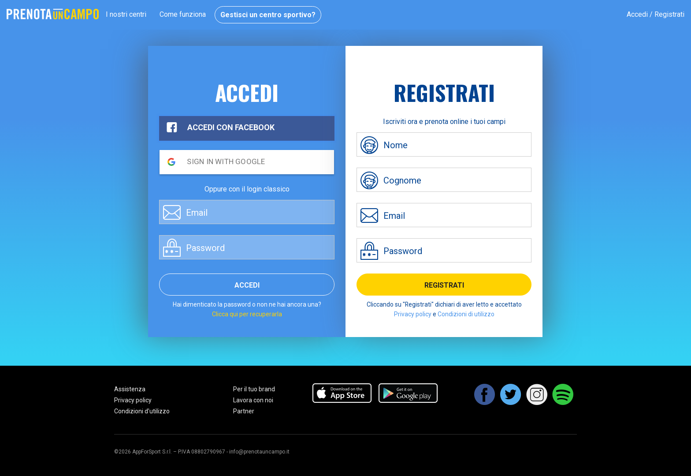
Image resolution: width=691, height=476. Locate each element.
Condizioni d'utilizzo (142, 411)
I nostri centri (126, 14)
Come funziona (183, 14)
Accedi (247, 285)
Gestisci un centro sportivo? (268, 15)
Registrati (444, 285)
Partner (243, 411)
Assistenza (129, 389)
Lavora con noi (253, 400)
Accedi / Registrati (655, 14)
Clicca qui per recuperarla (247, 314)
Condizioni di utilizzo (466, 314)
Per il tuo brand (254, 389)
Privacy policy (412, 314)
